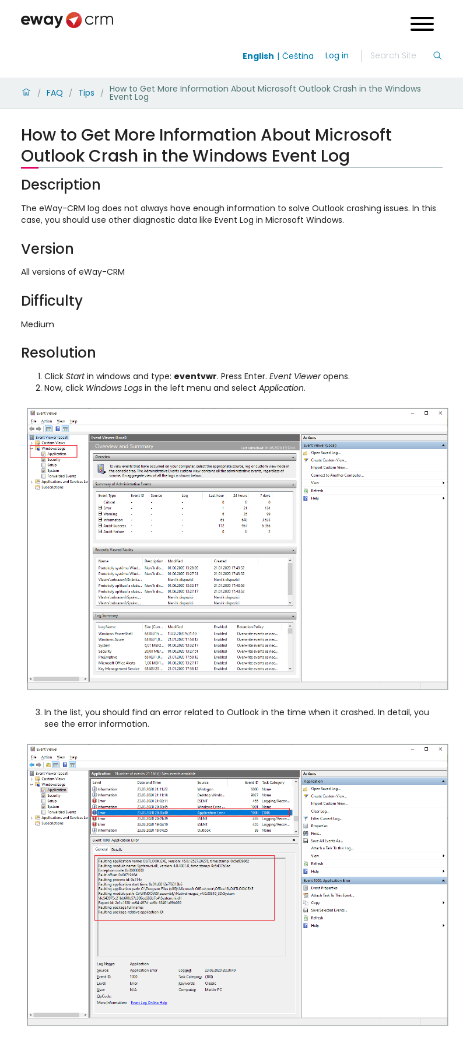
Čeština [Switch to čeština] (298, 56)
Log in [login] (337, 55)
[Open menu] (422, 25)
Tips (86, 93)
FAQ (55, 93)
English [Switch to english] (258, 56)
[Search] (401, 56)
